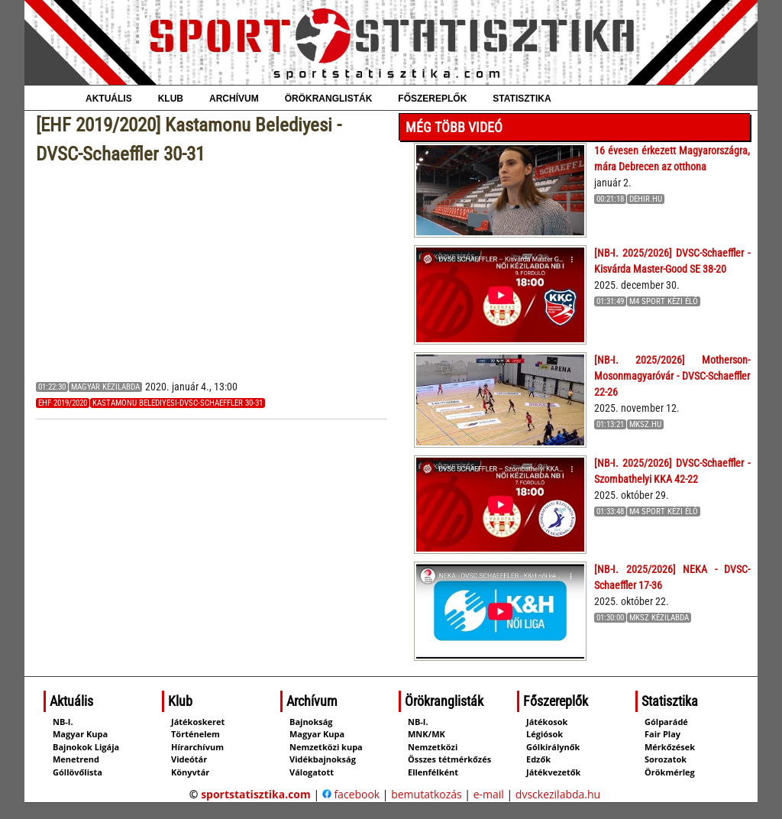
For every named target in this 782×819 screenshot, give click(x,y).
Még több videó (454, 127)
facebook (351, 794)
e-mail (488, 794)
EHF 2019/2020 (62, 403)
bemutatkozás (426, 794)
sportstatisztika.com (256, 794)
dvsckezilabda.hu (557, 794)
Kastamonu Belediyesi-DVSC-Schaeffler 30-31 (177, 403)
